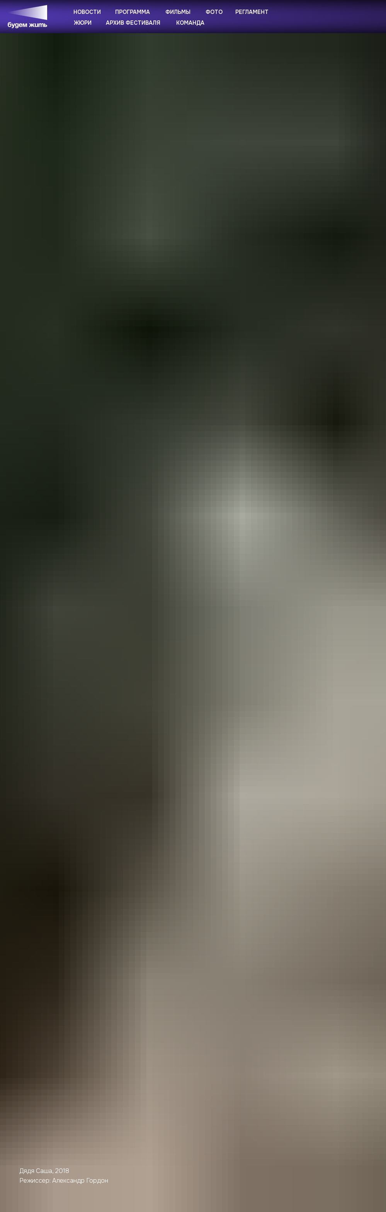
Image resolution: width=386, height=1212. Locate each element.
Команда (190, 22)
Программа (132, 11)
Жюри (83, 22)
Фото (214, 11)
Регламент (252, 11)
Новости (87, 11)
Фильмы (177, 11)
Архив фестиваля (133, 22)
